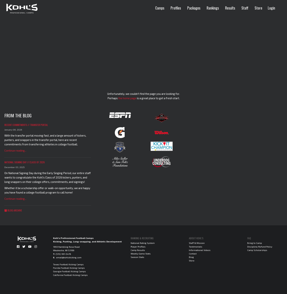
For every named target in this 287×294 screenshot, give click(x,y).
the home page (127, 98)
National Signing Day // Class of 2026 (24, 162)
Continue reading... (15, 150)
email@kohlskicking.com (68, 257)
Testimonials (195, 246)
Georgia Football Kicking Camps (69, 271)
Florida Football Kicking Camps (69, 268)
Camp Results (138, 250)
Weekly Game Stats (141, 253)
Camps (159, 8)
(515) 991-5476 (63, 254)
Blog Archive (13, 210)
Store (258, 8)
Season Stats (137, 257)
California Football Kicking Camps (70, 275)
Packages (193, 8)
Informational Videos (199, 250)
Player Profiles (138, 246)
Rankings (213, 8)
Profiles (176, 8)
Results (230, 8)
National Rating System (143, 243)
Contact (193, 253)
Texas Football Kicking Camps (68, 264)
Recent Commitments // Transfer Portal (26, 125)
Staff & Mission (197, 243)
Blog (191, 257)
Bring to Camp (254, 243)
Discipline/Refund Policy (259, 246)
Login (271, 8)
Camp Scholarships (257, 250)
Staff (244, 8)
